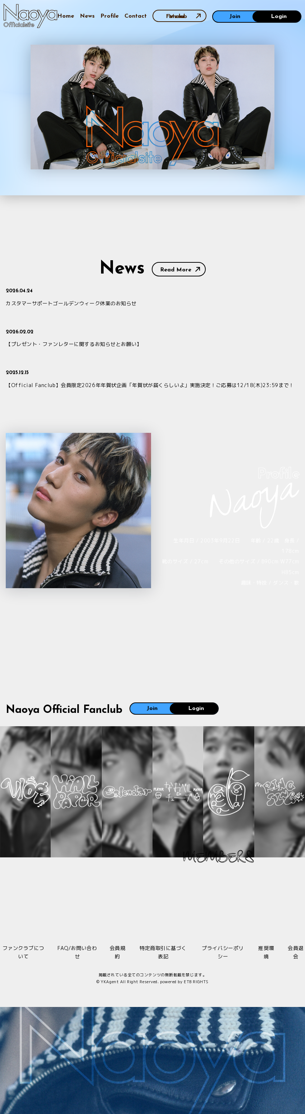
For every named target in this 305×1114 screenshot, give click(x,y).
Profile (109, 16)
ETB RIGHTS (196, 982)
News (87, 16)
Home (65, 16)
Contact (135, 16)
